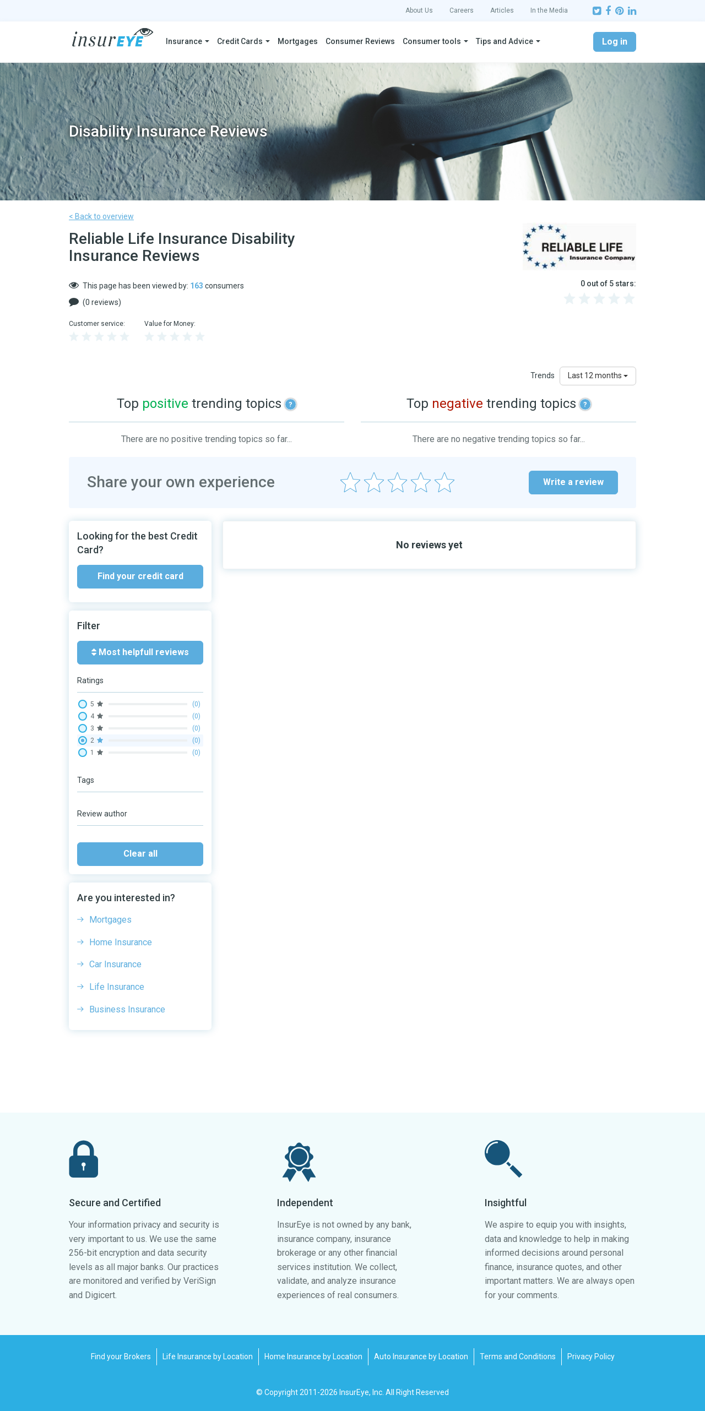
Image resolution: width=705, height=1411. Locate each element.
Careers (461, 10)
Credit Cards (240, 41)
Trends (542, 375)
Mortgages (298, 41)
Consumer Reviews (360, 41)
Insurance (184, 41)
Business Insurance (127, 1009)
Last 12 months (598, 375)
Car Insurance (115, 964)
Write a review (573, 482)
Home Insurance (120, 942)
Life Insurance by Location (207, 1356)
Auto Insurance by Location (421, 1356)
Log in (614, 41)
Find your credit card (140, 576)
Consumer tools (432, 41)
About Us (419, 10)
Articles (502, 10)
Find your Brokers (121, 1356)
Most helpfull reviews (140, 652)
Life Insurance (116, 987)
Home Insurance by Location (313, 1356)
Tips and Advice (504, 41)
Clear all (140, 853)
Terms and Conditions (518, 1356)
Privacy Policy (591, 1356)
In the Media (549, 10)
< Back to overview (101, 216)
